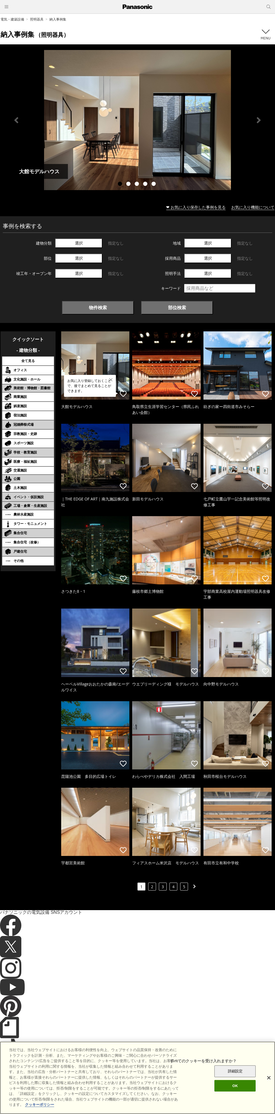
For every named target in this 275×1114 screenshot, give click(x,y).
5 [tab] (154, 184)
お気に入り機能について (252, 207)
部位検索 (177, 307)
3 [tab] (137, 184)
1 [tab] (120, 184)
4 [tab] (146, 184)
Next (258, 120)
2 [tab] (129, 184)
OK (235, 1099)
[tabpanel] (137, 120)
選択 (79, 243)
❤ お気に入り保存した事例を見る (196, 207)
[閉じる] (269, 1091)
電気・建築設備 (12, 19)
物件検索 (98, 307)
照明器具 (36, 19)
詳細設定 (235, 1085)
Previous (16, 120)
